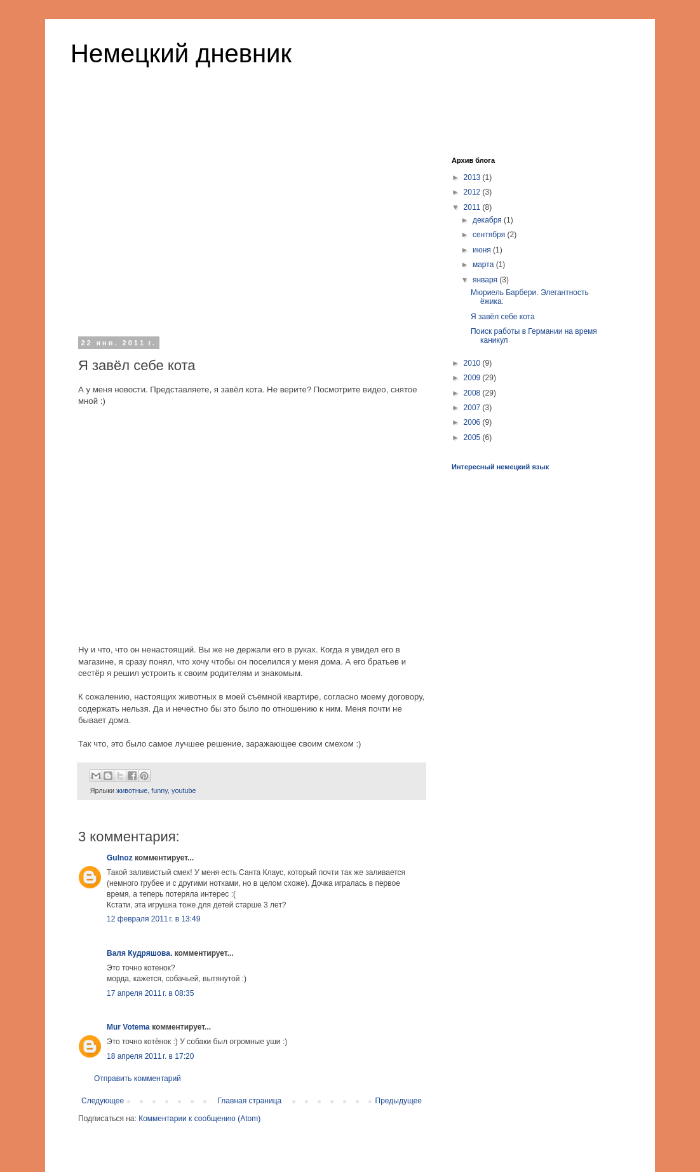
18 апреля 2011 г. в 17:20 (150, 1056)
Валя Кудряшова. (139, 953)
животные (131, 790)
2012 (473, 192)
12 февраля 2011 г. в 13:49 (153, 918)
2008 (473, 393)
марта (484, 264)
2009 (473, 377)
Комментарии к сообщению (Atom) (199, 1118)
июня (483, 249)
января (486, 279)
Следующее (102, 1100)
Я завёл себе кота (503, 316)
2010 (473, 363)
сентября (490, 234)
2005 (473, 437)
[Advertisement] (251, 235)
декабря (488, 220)
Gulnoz (120, 857)
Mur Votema (128, 1027)
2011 (473, 207)
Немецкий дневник (181, 53)
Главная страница (250, 1100)
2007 (473, 407)
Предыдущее (398, 1100)
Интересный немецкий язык (500, 467)
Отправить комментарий (137, 1078)
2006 (473, 422)
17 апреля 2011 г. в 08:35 (150, 993)
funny (159, 790)
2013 (473, 177)
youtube (184, 790)
